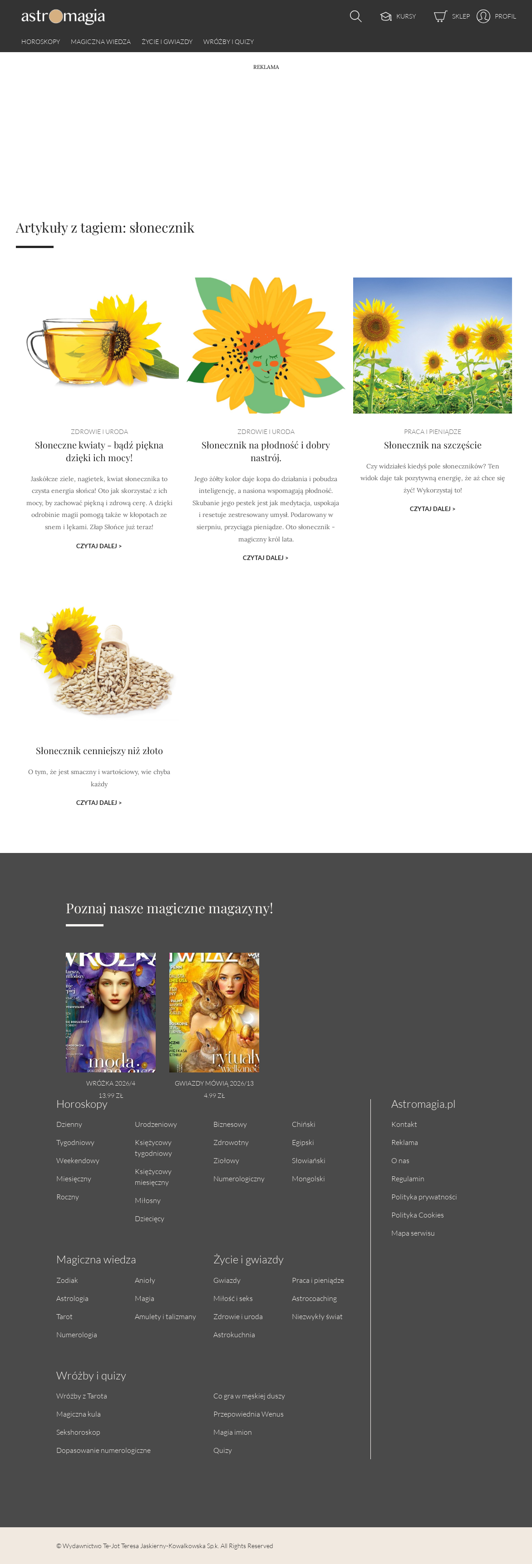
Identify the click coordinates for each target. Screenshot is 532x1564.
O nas (400, 1160)
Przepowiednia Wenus (248, 1413)
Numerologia (76, 1334)
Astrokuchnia (234, 1334)
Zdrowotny (231, 1142)
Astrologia (72, 1298)
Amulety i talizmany (165, 1316)
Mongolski (308, 1178)
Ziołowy (226, 1160)
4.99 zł (214, 1095)
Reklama (404, 1142)
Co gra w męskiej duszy (249, 1395)
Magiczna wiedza (101, 41)
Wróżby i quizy (228, 41)
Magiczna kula (78, 1413)
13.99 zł (111, 1095)
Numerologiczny (239, 1178)
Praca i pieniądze (318, 1280)
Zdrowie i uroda (238, 1316)
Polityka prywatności (424, 1196)
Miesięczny (73, 1178)
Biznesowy (230, 1124)
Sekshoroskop (78, 1432)
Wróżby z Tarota (81, 1395)
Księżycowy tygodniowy (153, 1147)
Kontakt (404, 1124)
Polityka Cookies (417, 1214)
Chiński (303, 1124)
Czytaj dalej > (99, 544)
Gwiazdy (227, 1280)
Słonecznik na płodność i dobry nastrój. (266, 456)
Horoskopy (40, 41)
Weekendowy (77, 1160)
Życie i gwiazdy (167, 41)
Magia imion (232, 1432)
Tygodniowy (75, 1142)
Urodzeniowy (156, 1124)
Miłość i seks (233, 1298)
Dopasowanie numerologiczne (103, 1450)
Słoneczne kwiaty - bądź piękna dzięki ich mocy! (99, 456)
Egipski (303, 1142)
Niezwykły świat (317, 1316)
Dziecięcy (149, 1218)
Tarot (64, 1316)
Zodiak (67, 1280)
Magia (144, 1298)
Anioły (145, 1280)
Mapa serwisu (413, 1232)
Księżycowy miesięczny (153, 1176)
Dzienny (69, 1124)
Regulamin (407, 1178)
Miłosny (148, 1200)
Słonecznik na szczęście (432, 450)
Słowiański (308, 1160)
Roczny (67, 1196)
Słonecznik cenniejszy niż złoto (99, 754)
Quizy (222, 1450)
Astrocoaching (314, 1298)
